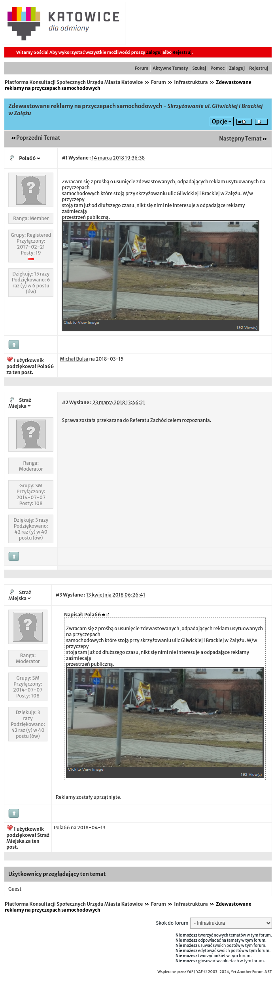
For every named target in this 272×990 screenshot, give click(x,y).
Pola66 (27, 158)
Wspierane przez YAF (175, 971)
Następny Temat (240, 138)
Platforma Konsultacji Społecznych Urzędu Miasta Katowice (74, 82)
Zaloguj (154, 52)
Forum (141, 68)
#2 (65, 402)
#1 (65, 158)
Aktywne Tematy (170, 68)
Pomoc (217, 68)
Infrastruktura (191, 82)
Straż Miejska (19, 403)
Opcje (219, 121)
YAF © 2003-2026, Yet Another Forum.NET (234, 971)
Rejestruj (181, 52)
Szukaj (199, 68)
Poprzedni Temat (38, 138)
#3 (59, 595)
